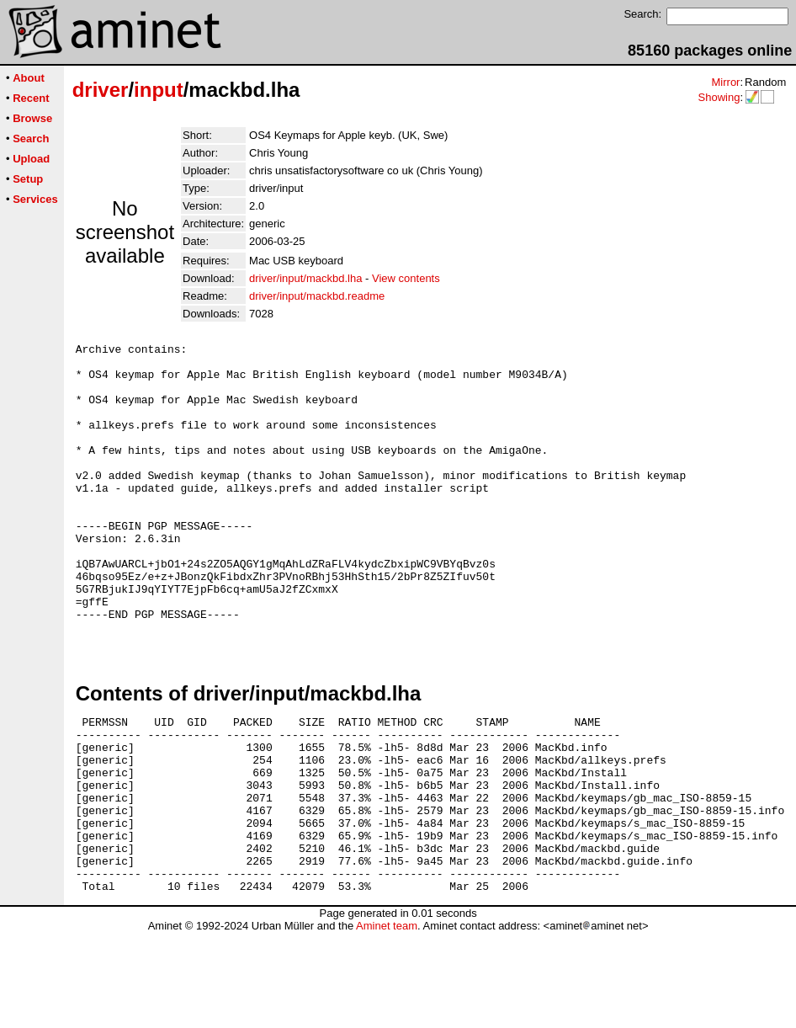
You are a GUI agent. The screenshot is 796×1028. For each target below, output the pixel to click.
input (158, 89)
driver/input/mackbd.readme (317, 296)
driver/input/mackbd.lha (305, 278)
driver (100, 89)
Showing (719, 97)
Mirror (725, 82)
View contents (406, 278)
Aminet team (386, 1021)
